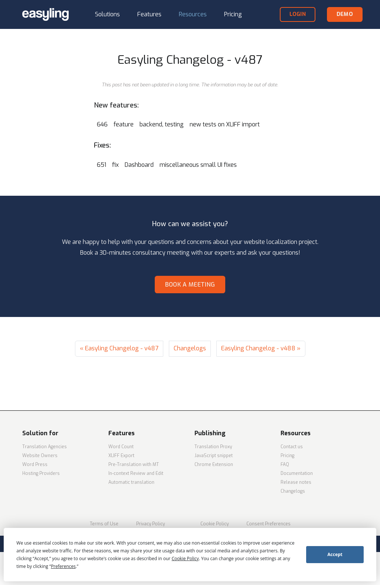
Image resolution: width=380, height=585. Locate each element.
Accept (335, 554)
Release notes (296, 482)
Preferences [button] (63, 566)
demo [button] (345, 14)
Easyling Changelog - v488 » (261, 348)
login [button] (297, 14)
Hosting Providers (41, 473)
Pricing (287, 456)
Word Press (35, 464)
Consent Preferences (268, 524)
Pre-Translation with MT (133, 464)
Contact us (292, 447)
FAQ (285, 464)
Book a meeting (190, 284)
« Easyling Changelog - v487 (119, 348)
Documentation (297, 473)
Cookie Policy (214, 524)
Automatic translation (131, 482)
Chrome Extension (213, 464)
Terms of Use (104, 524)
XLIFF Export (121, 456)
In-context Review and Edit (135, 473)
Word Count (121, 447)
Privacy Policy (150, 524)
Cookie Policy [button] (185, 558)
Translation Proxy (213, 447)
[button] (107, 14)
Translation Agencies (44, 447)
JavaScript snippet (213, 456)
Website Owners (40, 456)
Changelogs (190, 348)
